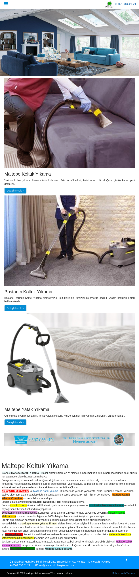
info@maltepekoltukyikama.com (57, 565)
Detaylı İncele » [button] (15, 190)
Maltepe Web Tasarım (123, 573)
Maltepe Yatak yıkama (45, 491)
